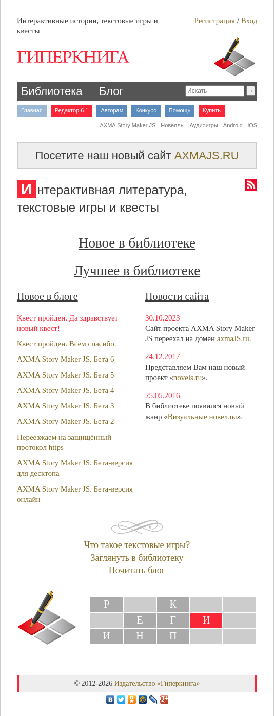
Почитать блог (137, 570)
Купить (212, 110)
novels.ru (187, 377)
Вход (249, 20)
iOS (252, 125)
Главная (32, 110)
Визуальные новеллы (202, 416)
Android (233, 125)
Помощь (180, 110)
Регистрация (214, 20)
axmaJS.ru (233, 338)
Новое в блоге (47, 296)
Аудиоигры (204, 125)
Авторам (112, 110)
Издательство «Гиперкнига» (157, 683)
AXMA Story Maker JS (128, 125)
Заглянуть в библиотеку (136, 558)
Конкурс (145, 110)
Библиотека (52, 91)
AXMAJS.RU (206, 155)
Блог (111, 91)
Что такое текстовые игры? (137, 545)
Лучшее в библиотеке (137, 270)
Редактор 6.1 (72, 110)
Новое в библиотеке (137, 243)
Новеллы (172, 125)
